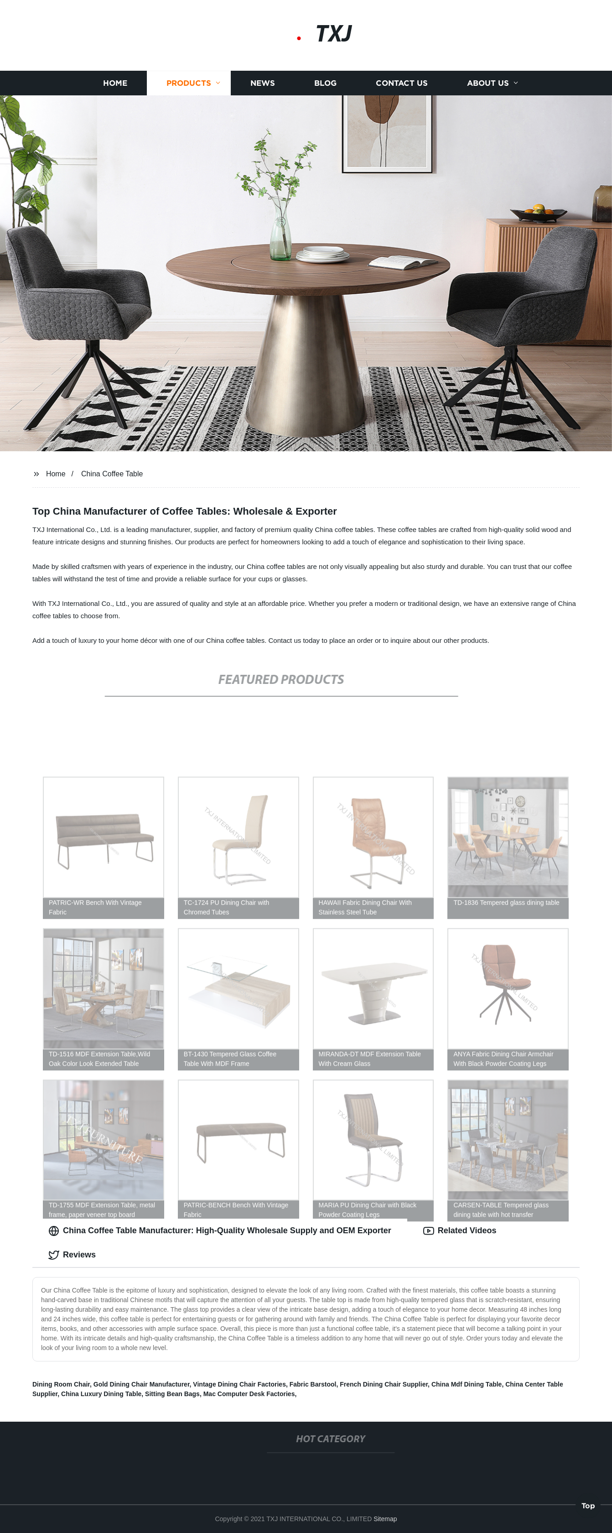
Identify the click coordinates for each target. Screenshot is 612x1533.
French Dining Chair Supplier (384, 1384)
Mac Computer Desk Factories (249, 1393)
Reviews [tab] (72, 1255)
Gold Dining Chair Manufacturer (141, 1384)
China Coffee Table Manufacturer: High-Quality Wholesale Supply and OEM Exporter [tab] (219, 1230)
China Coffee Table (112, 474)
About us (488, 83)
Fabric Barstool (313, 1384)
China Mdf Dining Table (466, 1384)
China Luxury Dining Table (101, 1393)
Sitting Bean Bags (172, 1393)
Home (115, 83)
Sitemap (385, 1519)
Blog (325, 83)
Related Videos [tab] (460, 1230)
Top (588, 1505)
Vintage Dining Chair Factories (239, 1384)
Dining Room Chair (61, 1384)
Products (188, 83)
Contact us (402, 83)
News (262, 83)
